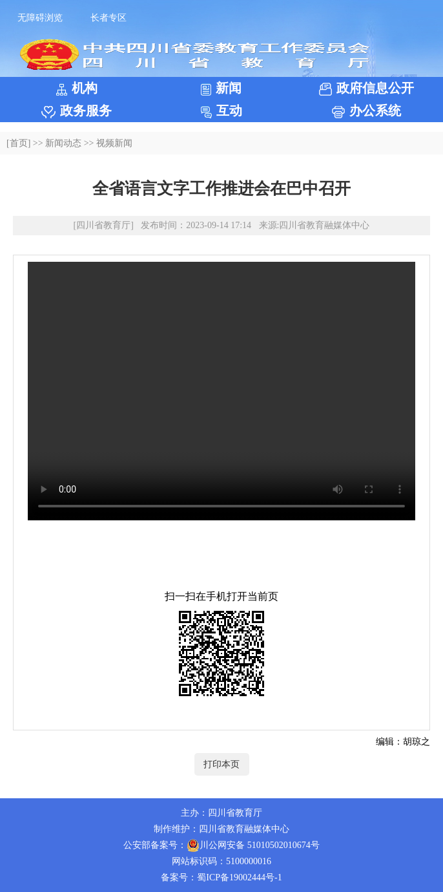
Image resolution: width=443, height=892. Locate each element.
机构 (77, 88)
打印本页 (221, 764)
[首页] (18, 143)
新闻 (221, 88)
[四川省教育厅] (104, 225)
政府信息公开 (366, 88)
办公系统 (366, 110)
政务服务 (76, 110)
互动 (221, 110)
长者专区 (108, 18)
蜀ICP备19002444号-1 (239, 877)
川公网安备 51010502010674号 (253, 845)
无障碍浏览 (40, 18)
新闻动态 (63, 143)
